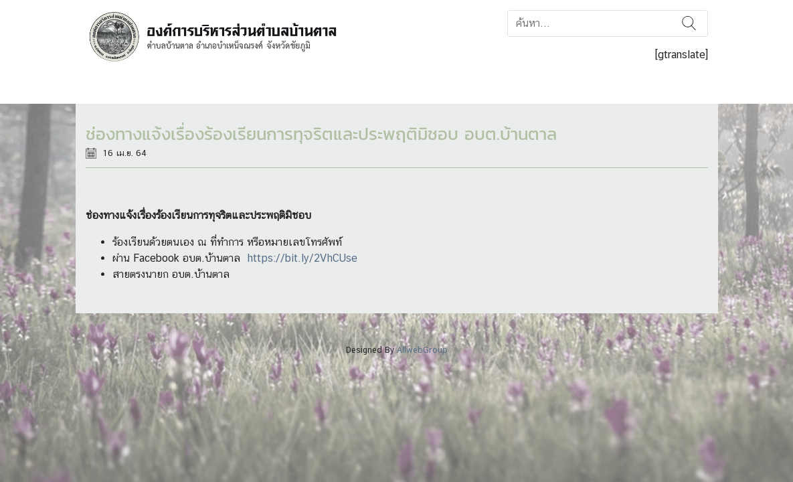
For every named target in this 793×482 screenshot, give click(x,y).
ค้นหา (689, 23)
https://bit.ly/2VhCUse (302, 258)
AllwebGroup (422, 350)
